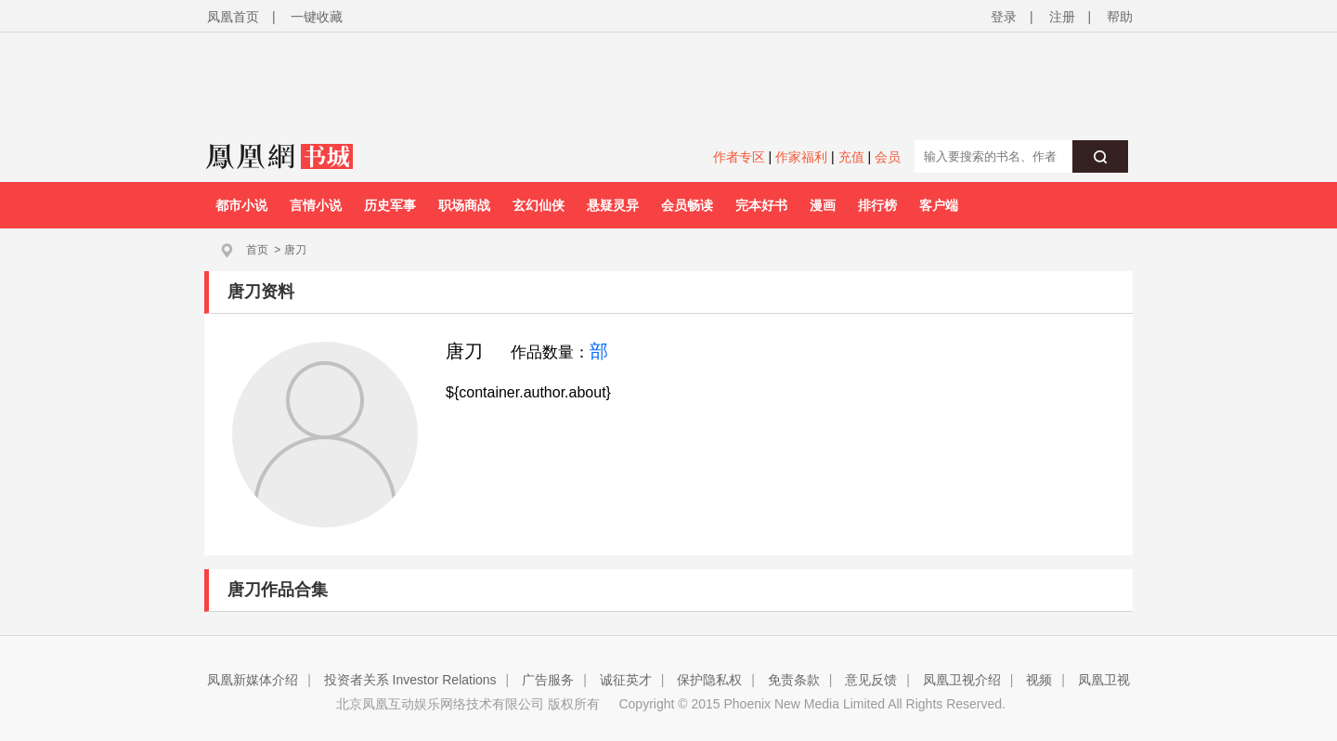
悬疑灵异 (613, 205)
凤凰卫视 (1104, 679)
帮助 (1120, 16)
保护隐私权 (709, 679)
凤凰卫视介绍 (962, 679)
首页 (257, 249)
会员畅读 (687, 205)
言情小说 (316, 205)
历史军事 (390, 205)
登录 (1004, 16)
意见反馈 (871, 679)
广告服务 (548, 679)
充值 (851, 157)
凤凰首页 (233, 16)
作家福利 (801, 157)
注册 (1062, 16)
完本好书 (761, 205)
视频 (1039, 679)
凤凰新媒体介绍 (252, 679)
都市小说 (241, 205)
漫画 (823, 205)
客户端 (938, 205)
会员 (888, 157)
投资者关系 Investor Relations (410, 679)
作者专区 (739, 157)
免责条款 (794, 679)
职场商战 (464, 205)
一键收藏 (317, 16)
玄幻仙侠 (539, 205)
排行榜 (877, 205)
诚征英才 (626, 679)
